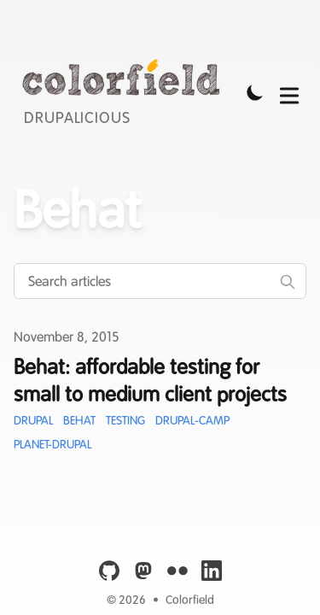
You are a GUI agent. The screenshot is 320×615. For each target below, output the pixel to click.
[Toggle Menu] (289, 92)
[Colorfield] (126, 92)
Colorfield (190, 599)
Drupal (33, 420)
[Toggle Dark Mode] (255, 92)
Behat (79, 420)
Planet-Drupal (52, 444)
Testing (125, 420)
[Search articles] (160, 281)
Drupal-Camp (192, 420)
